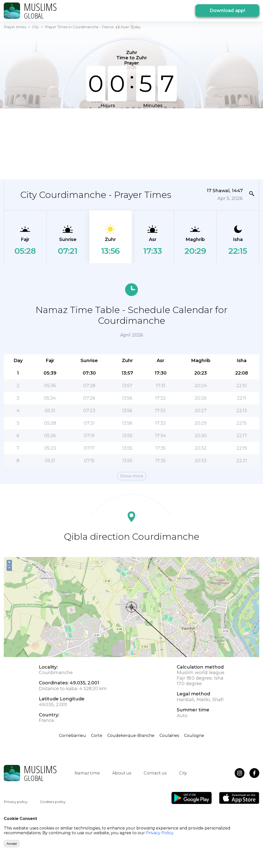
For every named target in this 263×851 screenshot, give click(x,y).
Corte (96, 735)
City (35, 27)
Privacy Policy (159, 832)
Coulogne (194, 735)
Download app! (227, 10)
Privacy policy (15, 801)
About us (121, 773)
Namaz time (87, 773)
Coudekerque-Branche (130, 735)
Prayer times (15, 27)
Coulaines (169, 735)
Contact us (155, 773)
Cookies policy (52, 801)
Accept (12, 843)
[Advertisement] (102, 143)
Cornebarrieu (72, 735)
